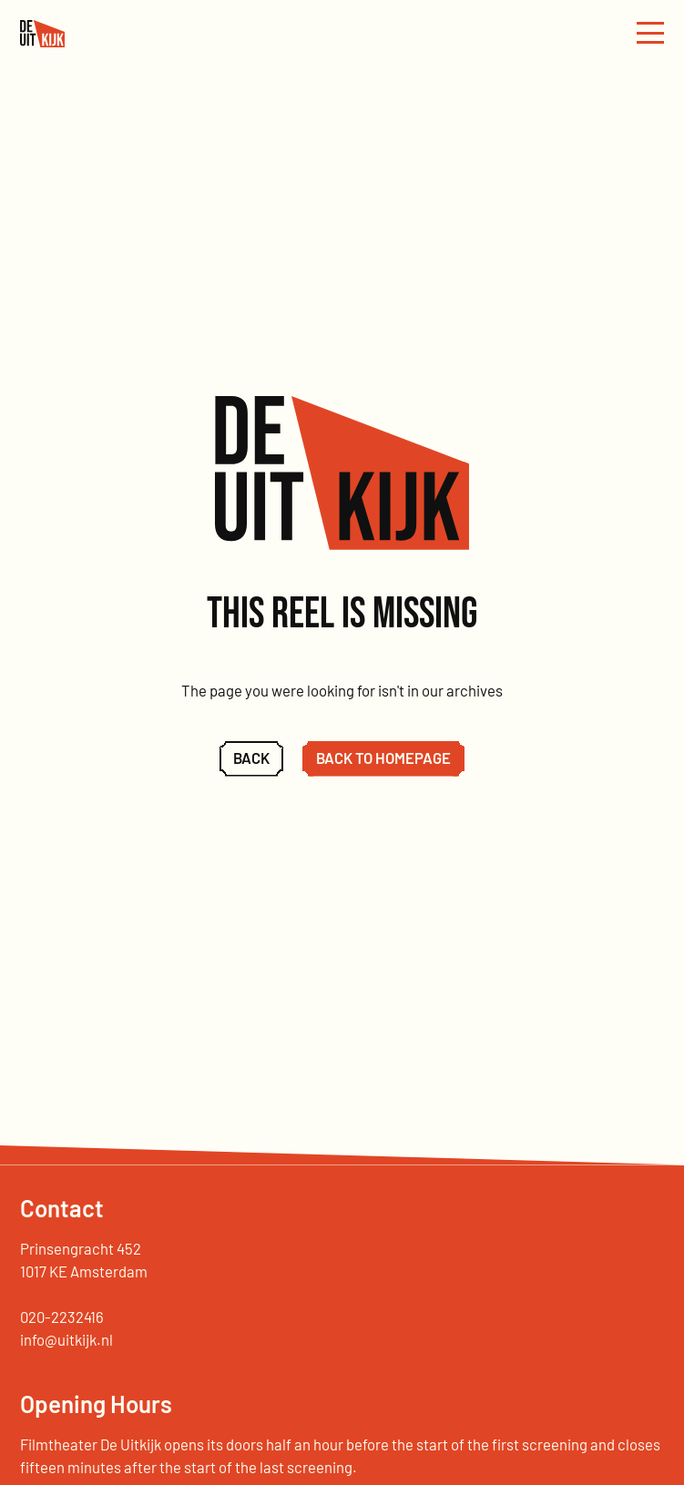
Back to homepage (383, 757)
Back (251, 757)
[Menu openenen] (650, 33)
